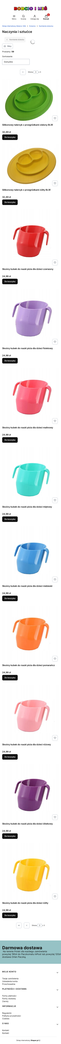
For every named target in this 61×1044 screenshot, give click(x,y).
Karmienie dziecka (46, 26)
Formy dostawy (9, 998)
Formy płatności (9, 996)
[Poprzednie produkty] (27, 925)
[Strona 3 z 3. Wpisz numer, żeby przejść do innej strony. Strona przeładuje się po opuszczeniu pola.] (36, 72)
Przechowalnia (8, 984)
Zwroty (5, 1001)
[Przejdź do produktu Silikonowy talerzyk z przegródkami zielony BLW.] (30, 100)
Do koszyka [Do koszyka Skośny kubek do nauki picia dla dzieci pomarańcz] (10, 677)
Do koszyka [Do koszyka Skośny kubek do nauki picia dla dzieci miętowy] (10, 519)
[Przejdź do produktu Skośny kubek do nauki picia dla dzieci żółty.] (30, 871)
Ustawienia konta (10, 981)
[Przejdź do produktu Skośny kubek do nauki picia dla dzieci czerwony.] (30, 237)
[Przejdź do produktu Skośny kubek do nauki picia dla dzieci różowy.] (30, 713)
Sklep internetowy (27, 1040)
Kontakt (5, 1030)
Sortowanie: (7, 56)
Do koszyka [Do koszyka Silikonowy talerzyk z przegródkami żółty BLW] (10, 202)
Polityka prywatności (11, 1016)
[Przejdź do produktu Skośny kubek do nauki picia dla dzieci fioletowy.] (30, 317)
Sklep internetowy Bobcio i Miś (14, 26)
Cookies (5, 1018)
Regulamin (7, 1013)
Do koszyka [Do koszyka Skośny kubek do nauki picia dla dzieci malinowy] (10, 440)
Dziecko (32, 26)
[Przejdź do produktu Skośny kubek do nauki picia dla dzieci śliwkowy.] (30, 792)
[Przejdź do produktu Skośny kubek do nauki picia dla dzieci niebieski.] (30, 554)
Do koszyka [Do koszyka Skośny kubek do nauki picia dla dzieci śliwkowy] (10, 836)
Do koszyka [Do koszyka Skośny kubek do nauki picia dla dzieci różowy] (10, 757)
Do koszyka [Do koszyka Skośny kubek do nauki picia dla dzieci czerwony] (10, 281)
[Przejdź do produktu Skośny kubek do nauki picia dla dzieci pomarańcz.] (30, 634)
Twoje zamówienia (10, 978)
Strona (30, 72)
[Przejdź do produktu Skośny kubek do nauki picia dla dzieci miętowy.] (30, 475)
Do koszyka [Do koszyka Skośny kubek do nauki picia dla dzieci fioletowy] (10, 360)
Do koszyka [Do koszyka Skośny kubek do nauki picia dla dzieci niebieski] (10, 598)
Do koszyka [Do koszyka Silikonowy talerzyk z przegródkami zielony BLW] (10, 137)
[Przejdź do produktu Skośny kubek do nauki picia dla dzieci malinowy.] (30, 396)
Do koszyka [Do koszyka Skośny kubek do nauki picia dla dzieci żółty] (10, 915)
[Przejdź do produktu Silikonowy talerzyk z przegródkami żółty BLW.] (30, 165)
